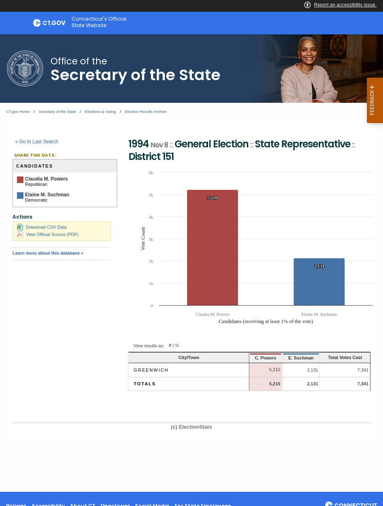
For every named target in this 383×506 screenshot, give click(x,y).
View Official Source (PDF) (47, 234)
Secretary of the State (57, 111)
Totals (145, 383)
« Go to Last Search (37, 142)
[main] (191, 263)
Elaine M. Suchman (47, 195)
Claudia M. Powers (46, 179)
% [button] (177, 345)
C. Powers (247, 357)
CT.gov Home (17, 111)
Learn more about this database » (48, 253)
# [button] (170, 345)
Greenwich (151, 370)
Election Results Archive (145, 111)
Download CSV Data (42, 227)
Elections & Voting (100, 111)
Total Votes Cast (338, 357)
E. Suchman (285, 357)
